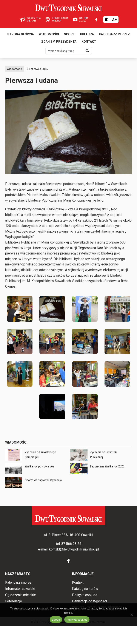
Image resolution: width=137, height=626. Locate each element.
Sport (69, 34)
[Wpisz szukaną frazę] (64, 51)
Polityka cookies (84, 595)
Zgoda (56, 619)
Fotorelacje (13, 601)
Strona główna (20, 34)
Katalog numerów (85, 589)
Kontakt (89, 41)
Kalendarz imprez (114, 34)
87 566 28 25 (71, 544)
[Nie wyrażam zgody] (131, 614)
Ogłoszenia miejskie (20, 595)
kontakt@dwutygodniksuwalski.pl (74, 549)
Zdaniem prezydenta (58, 41)
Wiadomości (49, 34)
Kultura (87, 34)
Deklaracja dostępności (89, 601)
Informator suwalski (20, 589)
